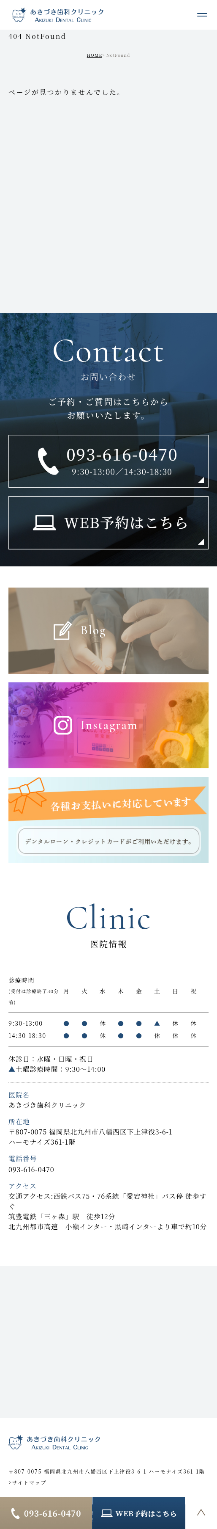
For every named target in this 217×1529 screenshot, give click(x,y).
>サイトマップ (27, 1482)
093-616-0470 (31, 1169)
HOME (94, 55)
